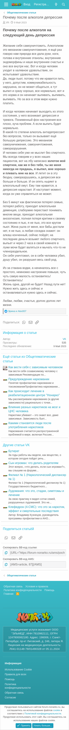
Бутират (13, 451)
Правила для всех (15, 674)
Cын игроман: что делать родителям (33, 463)
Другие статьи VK (16, 445)
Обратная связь (13, 586)
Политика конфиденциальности (23, 590)
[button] (6, 4)
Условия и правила (36, 586)
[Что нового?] (56, 4)
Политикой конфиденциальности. (43, 713)
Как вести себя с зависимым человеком (35, 367)
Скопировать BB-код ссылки (20, 547)
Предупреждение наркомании (28, 379)
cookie (56, 710)
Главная (8, 593)
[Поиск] (63, 4)
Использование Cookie (18, 669)
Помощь (49, 590)
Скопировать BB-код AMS (18, 559)
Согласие (10, 697)
